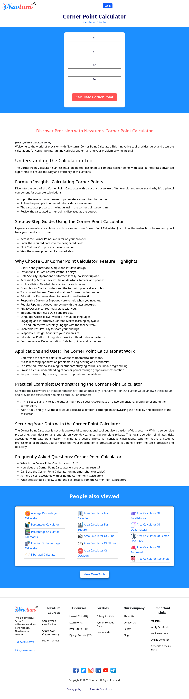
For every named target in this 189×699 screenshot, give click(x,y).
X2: (95, 65)
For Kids (103, 608)
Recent (127, 628)
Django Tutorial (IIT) (80, 635)
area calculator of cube (96, 536)
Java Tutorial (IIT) (78, 628)
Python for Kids (50, 640)
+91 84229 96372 (24, 642)
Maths (102, 22)
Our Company (134, 608)
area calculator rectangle (150, 558)
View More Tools (95, 574)
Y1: (95, 51)
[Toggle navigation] (182, 6)
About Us (129, 616)
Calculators (89, 22)
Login (108, 5)
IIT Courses (77, 608)
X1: (95, 38)
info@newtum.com (25, 650)
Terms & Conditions (101, 689)
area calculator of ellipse (97, 543)
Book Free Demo (160, 633)
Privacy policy (74, 689)
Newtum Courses (53, 610)
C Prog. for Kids (105, 616)
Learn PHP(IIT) (77, 622)
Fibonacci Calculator (41, 554)
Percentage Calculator (42, 524)
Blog (126, 635)
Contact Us (130, 622)
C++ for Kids (103, 632)
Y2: (95, 78)
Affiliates (155, 620)
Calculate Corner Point (94, 97)
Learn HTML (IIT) (78, 616)
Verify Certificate (160, 627)
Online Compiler (160, 639)
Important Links (162, 610)
